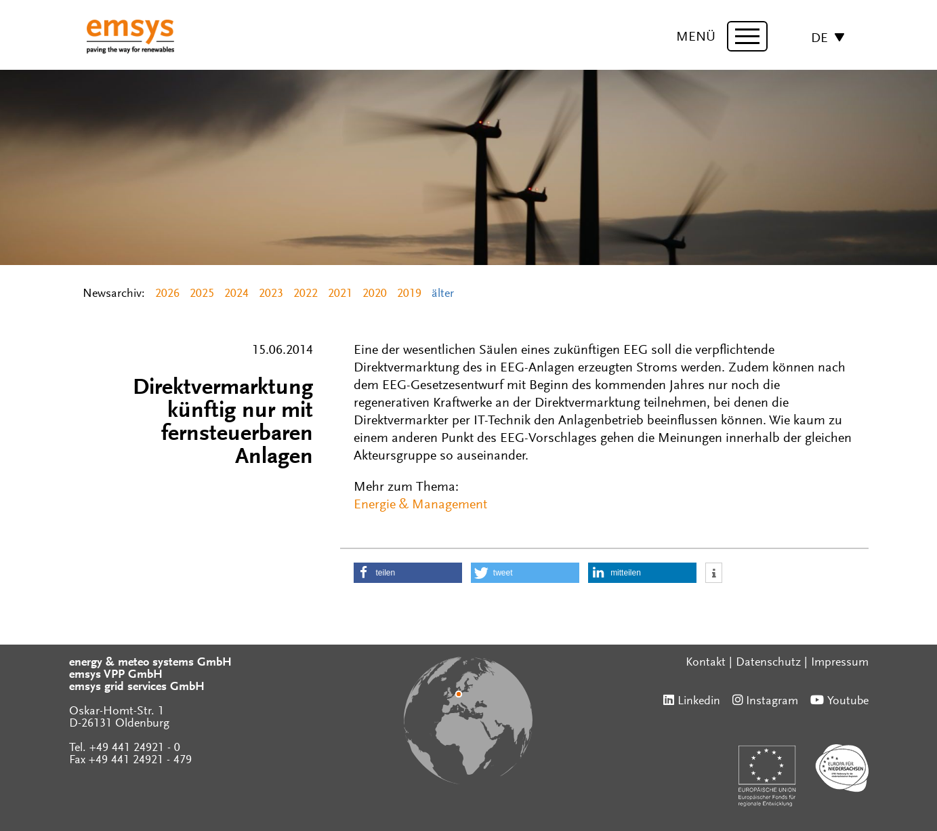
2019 (409, 294)
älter (443, 294)
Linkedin (699, 701)
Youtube (848, 701)
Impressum (840, 663)
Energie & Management (420, 505)
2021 (340, 294)
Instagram (772, 701)
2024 (236, 294)
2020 (374, 294)
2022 (305, 294)
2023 (271, 294)
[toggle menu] (747, 36)
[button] (408, 573)
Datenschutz (768, 663)
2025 (202, 294)
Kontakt (706, 663)
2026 (167, 294)
